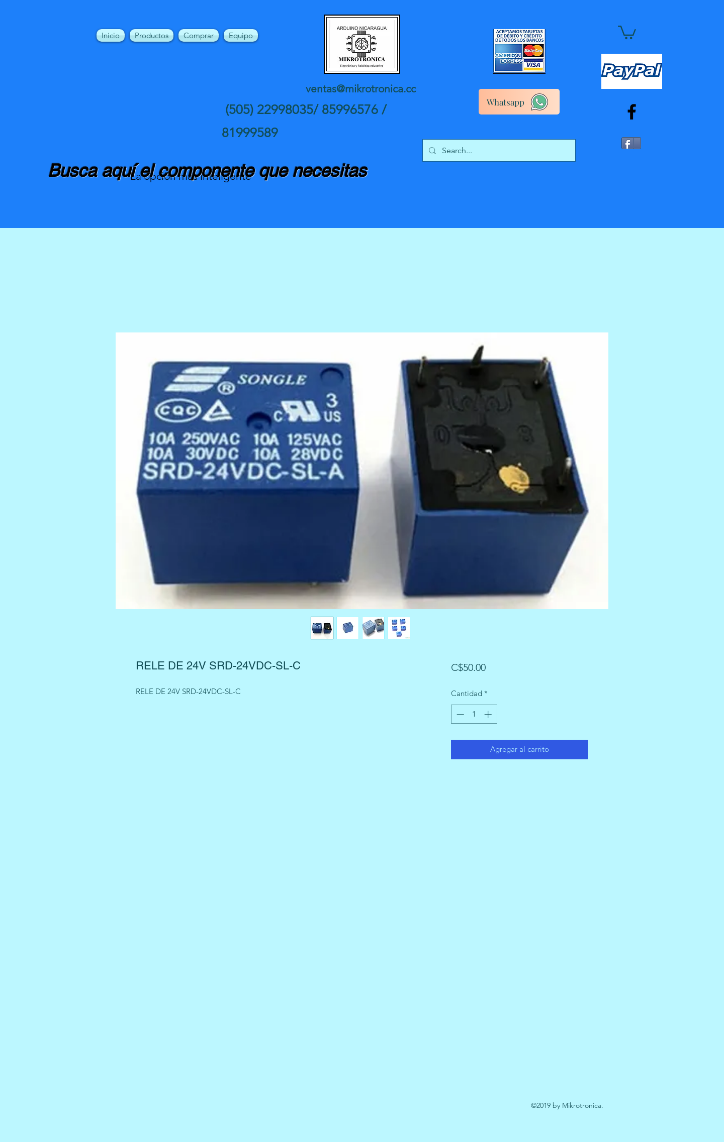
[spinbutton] (474, 714)
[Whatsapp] (519, 102)
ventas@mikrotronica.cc (361, 88)
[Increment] (489, 714)
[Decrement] (459, 714)
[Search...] (498, 151)
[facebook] (631, 111)
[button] (627, 31)
